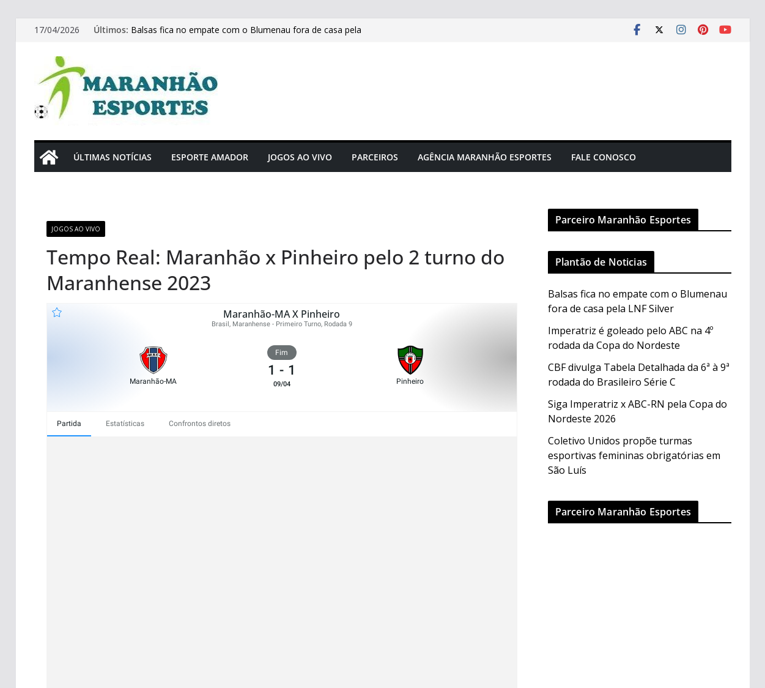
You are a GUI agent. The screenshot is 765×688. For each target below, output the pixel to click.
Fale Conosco (603, 157)
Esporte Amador (209, 157)
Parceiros (375, 157)
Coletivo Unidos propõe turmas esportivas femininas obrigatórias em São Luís (634, 455)
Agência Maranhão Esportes (485, 157)
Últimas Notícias (112, 157)
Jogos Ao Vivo (300, 157)
